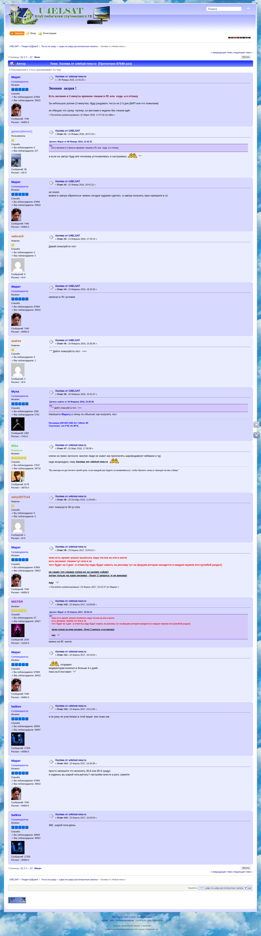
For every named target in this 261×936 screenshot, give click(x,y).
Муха (15, 391)
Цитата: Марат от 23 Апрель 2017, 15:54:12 (70, 612)
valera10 (17, 236)
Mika (14, 445)
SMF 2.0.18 (117, 917)
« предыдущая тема (221, 52)
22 (31, 57)
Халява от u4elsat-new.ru (70, 76)
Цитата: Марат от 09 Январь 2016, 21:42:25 (70, 142)
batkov (16, 706)
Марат (16, 77)
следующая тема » (243, 52)
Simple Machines (144, 917)
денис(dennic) (21, 131)
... (29, 57)
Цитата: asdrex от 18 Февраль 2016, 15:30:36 (71, 402)
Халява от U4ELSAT (67, 130)
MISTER (17, 601)
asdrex (16, 341)
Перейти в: (193, 888)
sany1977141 (20, 497)
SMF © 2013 (130, 917)
